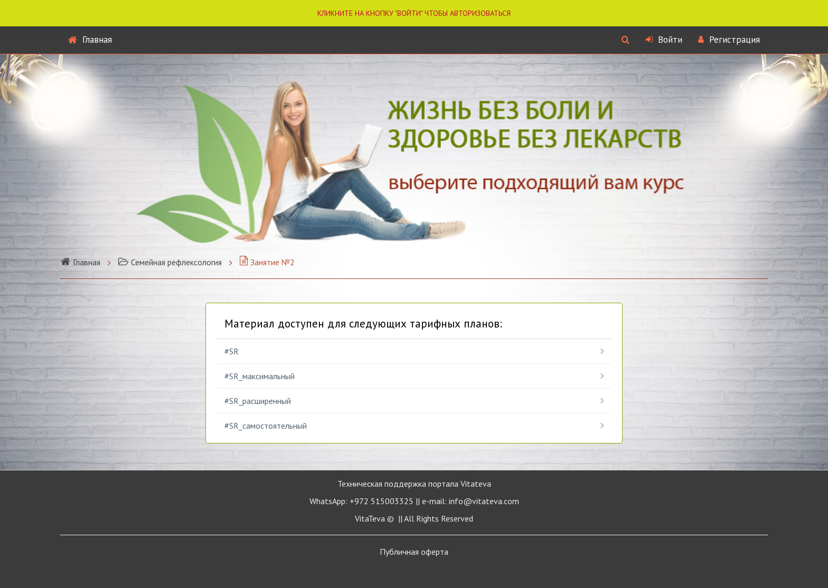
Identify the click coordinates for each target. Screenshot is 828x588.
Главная (90, 39)
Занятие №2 (267, 262)
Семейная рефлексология (170, 262)
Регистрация (729, 39)
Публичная (414, 551)
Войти (664, 39)
